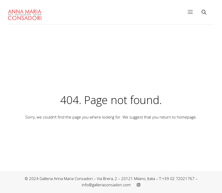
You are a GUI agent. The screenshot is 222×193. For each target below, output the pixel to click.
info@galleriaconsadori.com (106, 184)
